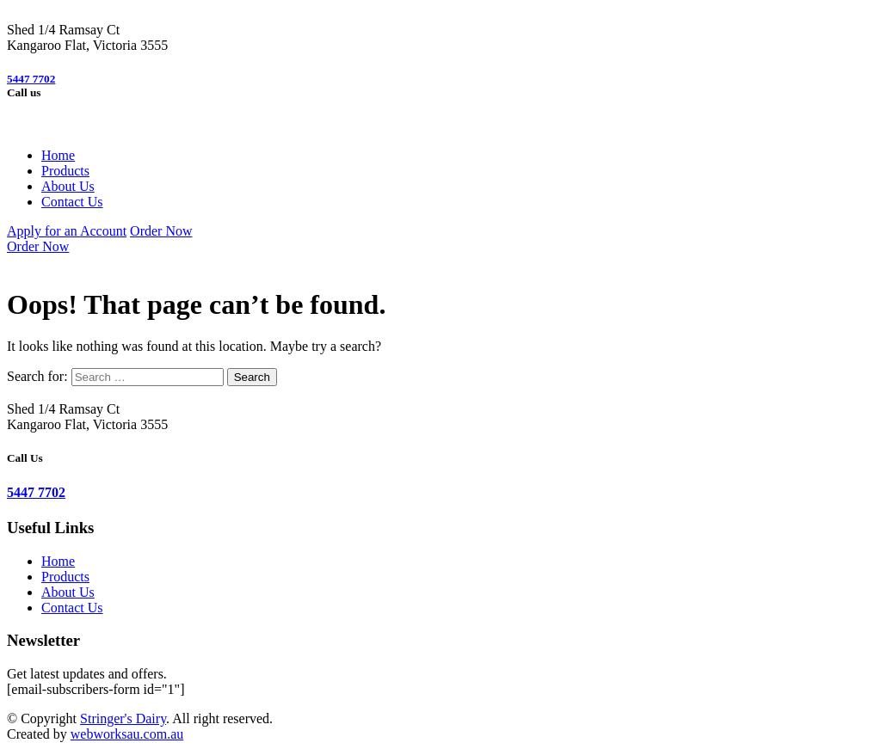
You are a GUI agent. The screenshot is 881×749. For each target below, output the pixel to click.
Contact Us (72, 201)
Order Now (161, 231)
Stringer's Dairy (123, 718)
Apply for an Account (66, 231)
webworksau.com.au (127, 734)
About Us (68, 186)
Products (65, 170)
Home (58, 155)
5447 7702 (31, 78)
